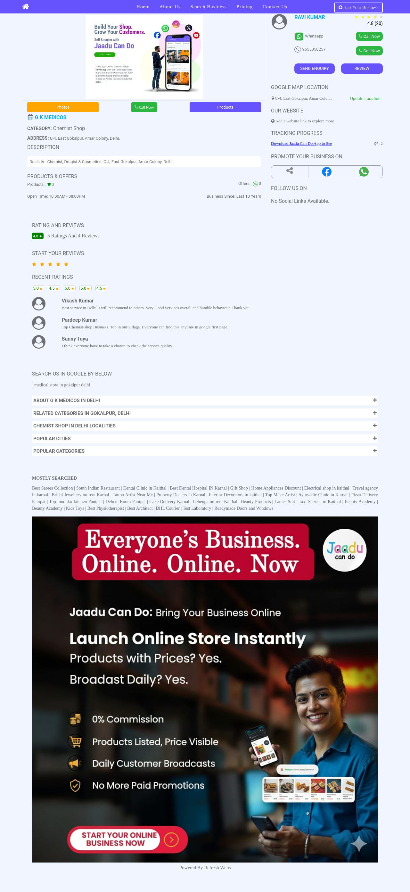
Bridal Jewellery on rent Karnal (81, 494)
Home (143, 6)
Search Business (209, 6)
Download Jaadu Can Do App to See (301, 143)
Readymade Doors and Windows (243, 508)
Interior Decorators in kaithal (236, 494)
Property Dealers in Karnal (181, 494)
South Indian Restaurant (98, 488)
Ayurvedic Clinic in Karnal (324, 494)
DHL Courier (168, 508)
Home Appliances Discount (276, 488)
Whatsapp (309, 36)
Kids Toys (75, 508)
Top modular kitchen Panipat (76, 501)
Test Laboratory (197, 508)
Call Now (144, 107)
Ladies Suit (285, 501)
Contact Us (275, 6)
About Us (170, 6)
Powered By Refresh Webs (205, 867)
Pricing (245, 6)
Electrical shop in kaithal (327, 488)
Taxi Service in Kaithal (320, 501)
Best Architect (140, 508)
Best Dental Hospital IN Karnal (199, 488)
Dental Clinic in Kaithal (145, 488)
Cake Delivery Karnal (170, 501)
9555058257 (309, 49)
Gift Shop (239, 488)
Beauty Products (256, 501)
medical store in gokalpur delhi (62, 385)
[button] (205, 400)
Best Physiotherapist (105, 508)
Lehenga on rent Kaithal (216, 501)
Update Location (365, 98)
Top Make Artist (280, 494)
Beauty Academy (360, 501)
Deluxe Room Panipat (126, 501)
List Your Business (358, 7)
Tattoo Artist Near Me (133, 494)
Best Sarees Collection (53, 488)
